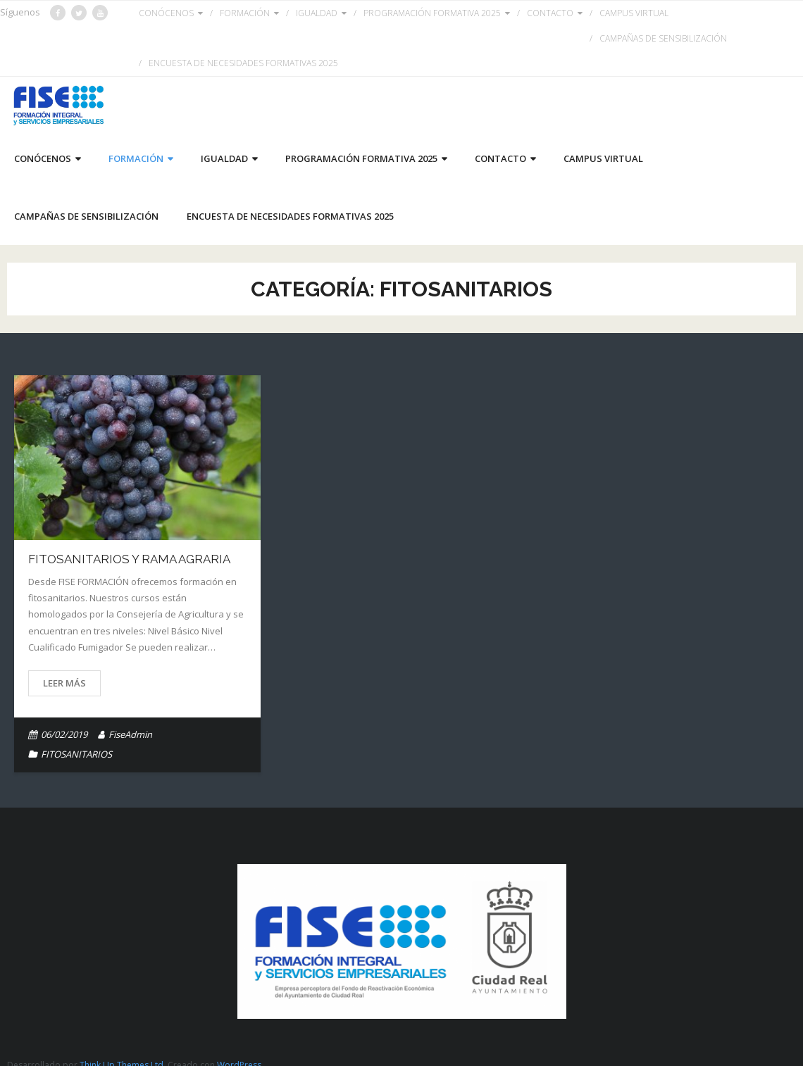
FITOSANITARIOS (76, 754)
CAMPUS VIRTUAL (633, 13)
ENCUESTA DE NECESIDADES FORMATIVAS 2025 (243, 63)
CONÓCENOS (166, 13)
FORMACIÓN (245, 13)
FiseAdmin (130, 734)
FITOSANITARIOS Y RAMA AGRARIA (129, 559)
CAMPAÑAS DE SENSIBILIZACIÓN (663, 38)
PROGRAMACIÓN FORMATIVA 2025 (432, 13)
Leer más (64, 683)
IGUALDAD (316, 13)
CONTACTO (550, 13)
